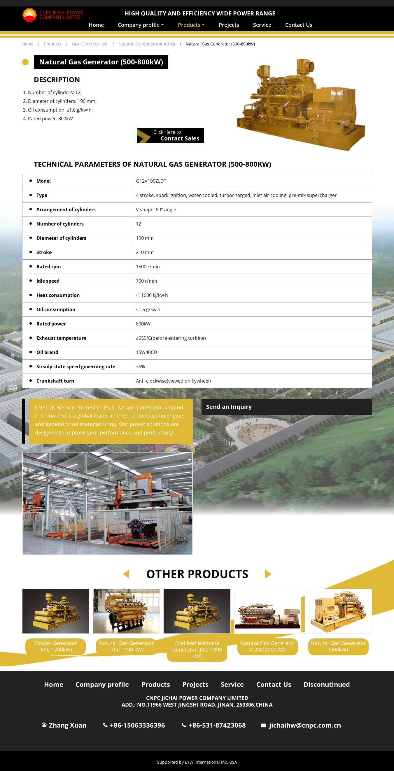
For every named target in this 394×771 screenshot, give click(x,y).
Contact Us (298, 24)
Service (262, 24)
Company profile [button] (139, 24)
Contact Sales (179, 138)
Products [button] (189, 24)
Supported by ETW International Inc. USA (197, 762)
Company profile (102, 684)
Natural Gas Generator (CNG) (146, 44)
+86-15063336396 (137, 725)
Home (96, 24)
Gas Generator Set (90, 44)
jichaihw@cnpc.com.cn (305, 725)
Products (52, 44)
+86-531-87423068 (217, 725)
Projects (229, 24)
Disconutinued (327, 684)
